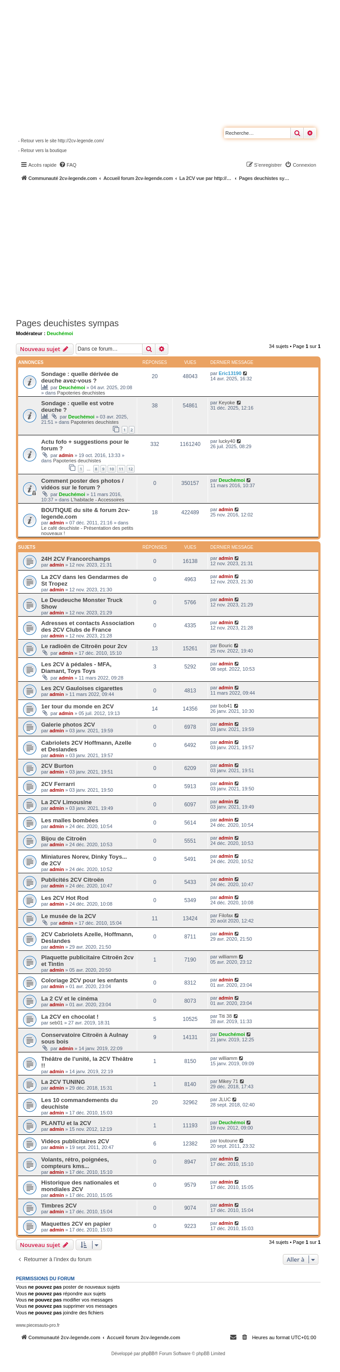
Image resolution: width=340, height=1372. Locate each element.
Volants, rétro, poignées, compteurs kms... (75, 1162)
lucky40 (227, 441)
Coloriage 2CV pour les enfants (84, 980)
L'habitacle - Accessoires (97, 499)
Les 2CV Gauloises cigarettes (82, 688)
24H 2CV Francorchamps (75, 558)
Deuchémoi (60, 333)
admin (66, 455)
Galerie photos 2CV (68, 724)
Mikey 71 (228, 1081)
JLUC (225, 1099)
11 (121, 469)
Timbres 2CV (59, 1205)
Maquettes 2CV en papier (76, 1223)
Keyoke (227, 402)
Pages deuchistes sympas (67, 323)
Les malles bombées (69, 820)
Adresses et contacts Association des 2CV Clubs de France (88, 626)
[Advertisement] (178, 248)
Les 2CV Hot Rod (65, 898)
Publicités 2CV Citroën (72, 879)
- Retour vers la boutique (42, 150)
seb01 (56, 1022)
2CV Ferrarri (58, 784)
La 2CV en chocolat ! (70, 1016)
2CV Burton (57, 765)
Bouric (225, 645)
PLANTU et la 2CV (66, 1123)
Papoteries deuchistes (81, 392)
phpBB (148, 1353)
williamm (228, 956)
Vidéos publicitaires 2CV (75, 1141)
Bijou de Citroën (63, 838)
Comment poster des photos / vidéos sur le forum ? (82, 484)
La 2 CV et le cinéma (69, 998)
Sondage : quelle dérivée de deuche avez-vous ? (79, 377)
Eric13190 (230, 373)
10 (111, 469)
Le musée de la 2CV (68, 916)
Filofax (226, 915)
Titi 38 (225, 1016)
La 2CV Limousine (66, 802)
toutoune (228, 1140)
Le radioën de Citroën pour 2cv (84, 646)
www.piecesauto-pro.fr (38, 1325)
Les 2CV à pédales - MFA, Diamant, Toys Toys (76, 667)
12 (130, 469)
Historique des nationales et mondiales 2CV (80, 1185)
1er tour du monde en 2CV (77, 706)
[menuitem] (68, 165)
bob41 (225, 705)
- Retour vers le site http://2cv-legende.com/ (61, 140)
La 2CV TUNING (63, 1082)
